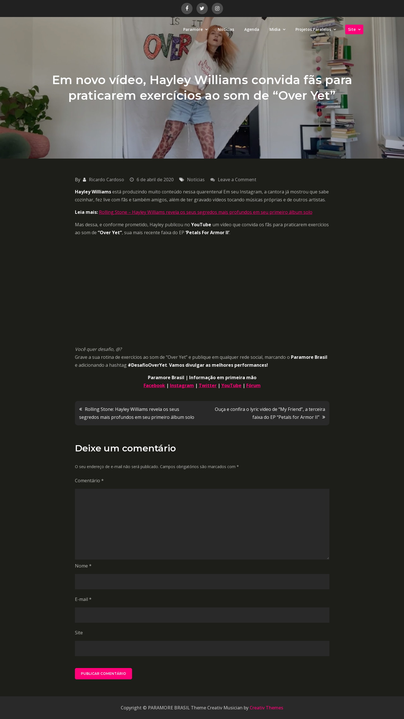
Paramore (193, 29)
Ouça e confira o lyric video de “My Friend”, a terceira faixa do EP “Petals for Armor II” (270, 413)
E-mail (83, 599)
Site (352, 29)
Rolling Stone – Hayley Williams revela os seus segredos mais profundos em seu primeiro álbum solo (205, 212)
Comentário (89, 480)
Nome (83, 566)
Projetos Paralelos (313, 29)
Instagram (182, 385)
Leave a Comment (237, 179)
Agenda (251, 29)
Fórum (253, 385)
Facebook (154, 385)
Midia (274, 29)
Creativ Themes (266, 708)
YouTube (231, 385)
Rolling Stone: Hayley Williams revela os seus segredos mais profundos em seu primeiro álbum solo (136, 413)
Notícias (226, 29)
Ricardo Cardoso (106, 179)
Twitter (208, 385)
